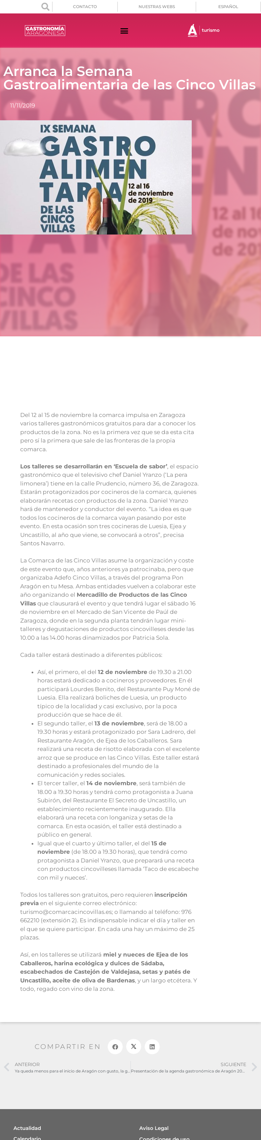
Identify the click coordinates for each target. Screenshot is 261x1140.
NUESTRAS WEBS (157, 6)
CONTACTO (85, 6)
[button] (45, 6)
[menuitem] (228, 7)
